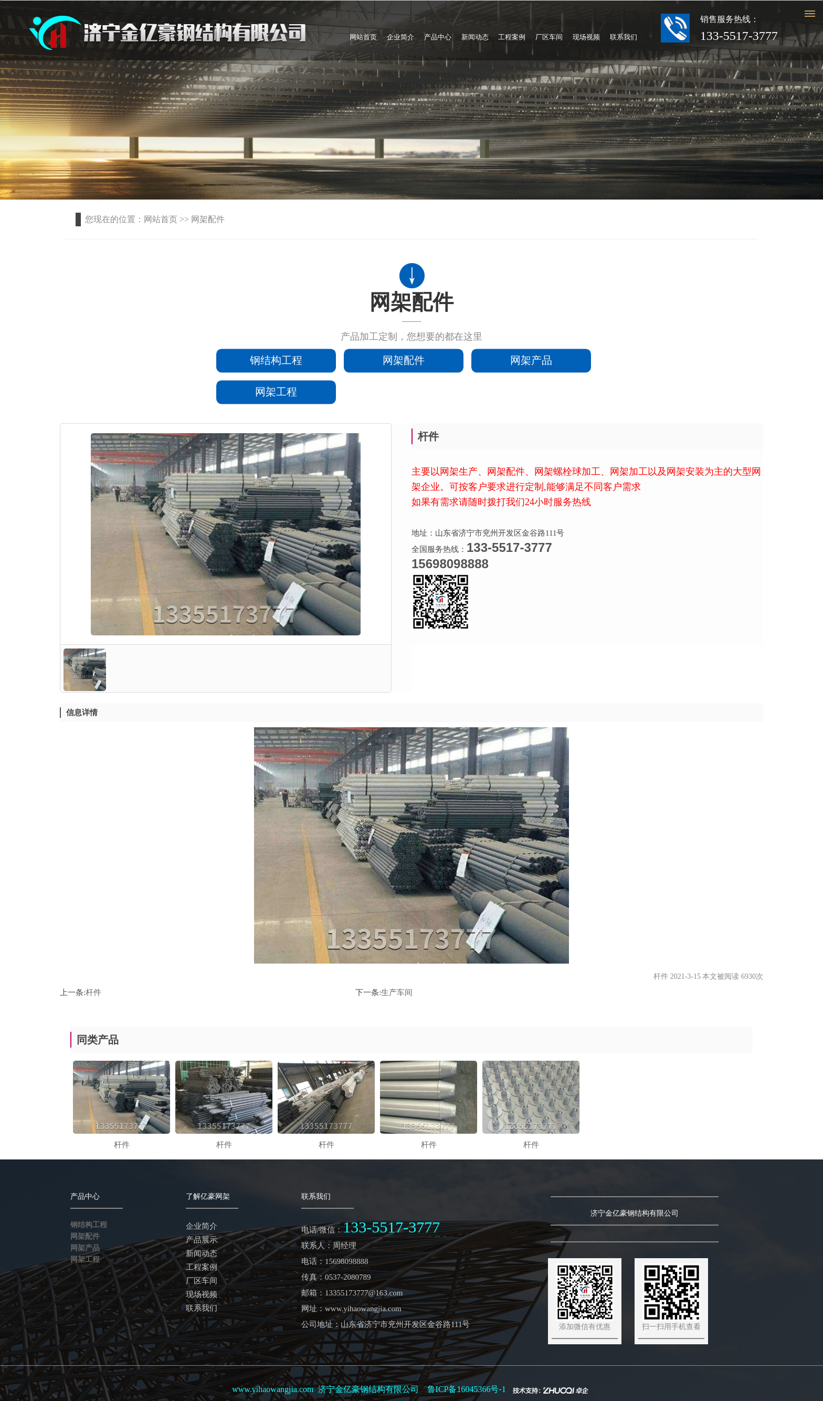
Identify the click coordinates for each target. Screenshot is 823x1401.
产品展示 (201, 1240)
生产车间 (397, 992)
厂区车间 (549, 37)
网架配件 (404, 362)
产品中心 (437, 37)
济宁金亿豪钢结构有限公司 (368, 1389)
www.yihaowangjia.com (272, 1389)
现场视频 (586, 37)
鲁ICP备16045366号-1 (466, 1389)
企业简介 (400, 37)
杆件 (93, 992)
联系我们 (623, 37)
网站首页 (363, 37)
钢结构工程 (276, 362)
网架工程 (276, 394)
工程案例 (511, 37)
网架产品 (531, 362)
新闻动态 (475, 37)
